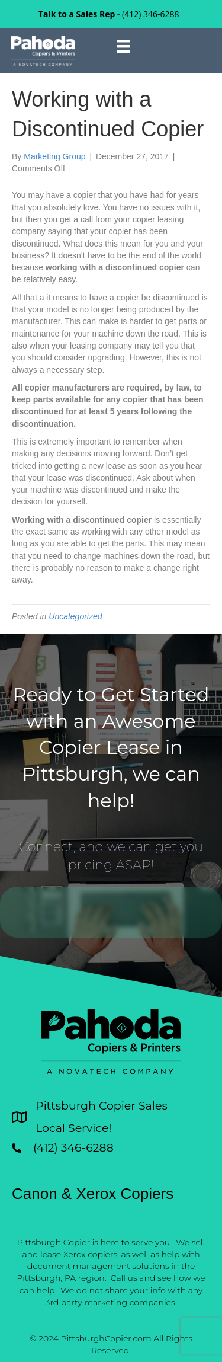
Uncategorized (75, 616)
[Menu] (123, 46)
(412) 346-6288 (150, 14)
